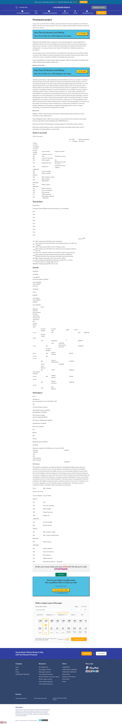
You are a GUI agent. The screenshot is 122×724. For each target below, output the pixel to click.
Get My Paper (82, 33)
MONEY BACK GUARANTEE (69, 669)
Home (36, 13)
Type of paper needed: (41, 606)
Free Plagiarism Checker (45, 669)
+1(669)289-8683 (23, 7)
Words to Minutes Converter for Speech (49, 676)
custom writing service (20, 698)
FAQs (16, 669)
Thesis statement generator (46, 681)
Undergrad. (49, 614)
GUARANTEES (65, 13)
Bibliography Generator (45, 672)
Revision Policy (66, 674)
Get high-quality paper (61, 590)
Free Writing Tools (87, 13)
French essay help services (40, 698)
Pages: (76, 606)
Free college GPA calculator (46, 674)
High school (39, 614)
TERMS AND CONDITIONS (22, 674)
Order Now (101, 12)
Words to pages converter (45, 679)
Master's (72, 614)
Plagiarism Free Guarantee (49, 13)
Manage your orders (99, 7)
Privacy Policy (65, 679)
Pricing (75, 13)
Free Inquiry (101, 653)
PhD (80, 614)
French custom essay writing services (60, 698)
